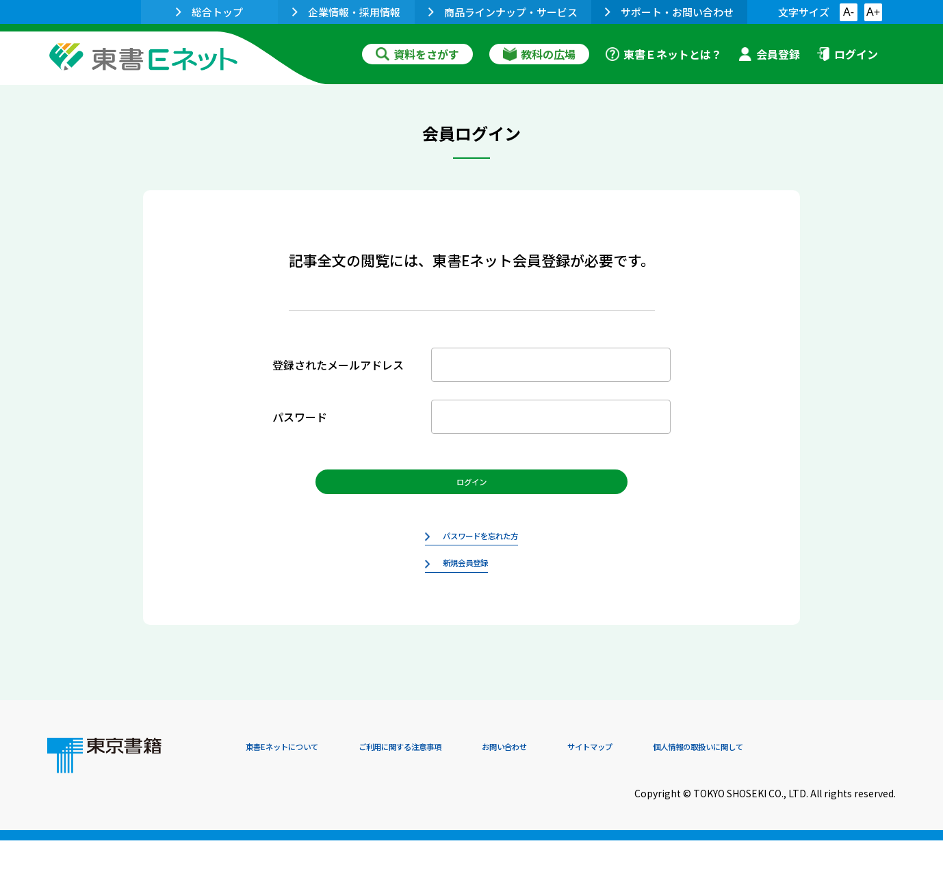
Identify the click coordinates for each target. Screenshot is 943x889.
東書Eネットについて (298, 796)
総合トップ (209, 12)
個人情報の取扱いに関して (830, 796)
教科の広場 (539, 54)
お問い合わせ (585, 796)
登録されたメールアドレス (338, 364)
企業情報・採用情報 (346, 12)
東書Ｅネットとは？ (664, 54)
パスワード (299, 416)
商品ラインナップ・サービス (503, 12)
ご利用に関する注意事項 (451, 796)
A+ (873, 12)
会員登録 (769, 54)
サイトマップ (691, 796)
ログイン (847, 54)
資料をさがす (417, 54)
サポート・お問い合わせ (669, 12)
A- (848, 12)
